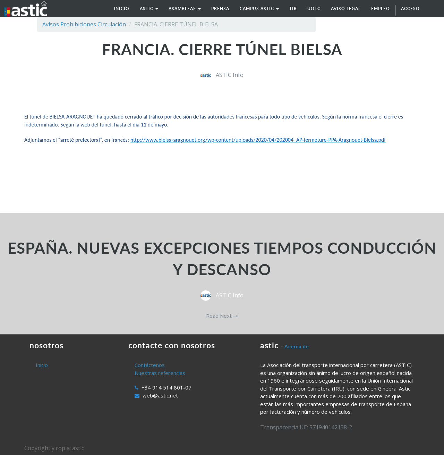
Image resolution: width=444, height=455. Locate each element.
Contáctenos (150, 364)
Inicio (42, 364)
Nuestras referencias (160, 372)
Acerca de (296, 346)
